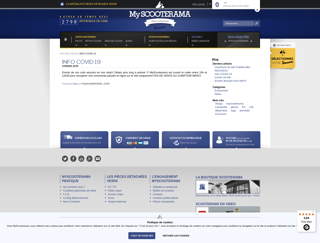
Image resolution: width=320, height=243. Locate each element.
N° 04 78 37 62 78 (236, 141)
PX (243, 107)
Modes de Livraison (163, 190)
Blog (74, 53)
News (75, 84)
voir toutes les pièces (163, 41)
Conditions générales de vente (79, 190)
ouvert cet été (223, 77)
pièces (234, 107)
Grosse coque (113, 41)
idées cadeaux (201, 41)
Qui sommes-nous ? (74, 187)
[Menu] (313, 212)
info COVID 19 (81, 62)
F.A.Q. (66, 194)
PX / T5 (112, 187)
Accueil (65, 53)
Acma (129, 41)
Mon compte (198, 4)
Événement (221, 90)
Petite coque (93, 41)
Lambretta (221, 107)
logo (233, 110)
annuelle (245, 110)
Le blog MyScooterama (75, 198)
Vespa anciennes (85, 37)
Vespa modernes (117, 201)
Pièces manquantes (163, 201)
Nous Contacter (71, 201)
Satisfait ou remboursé (165, 187)
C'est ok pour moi (142, 235)
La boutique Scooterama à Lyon (228, 186)
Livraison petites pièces (165, 198)
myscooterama (234, 103)
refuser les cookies (176, 235)
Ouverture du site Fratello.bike (232, 67)
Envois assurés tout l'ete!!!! (230, 80)
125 (251, 107)
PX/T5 (78, 41)
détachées (221, 110)
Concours (221, 113)
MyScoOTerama (238, 41)
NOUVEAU (221, 70)
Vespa (218, 103)
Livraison (158, 194)
